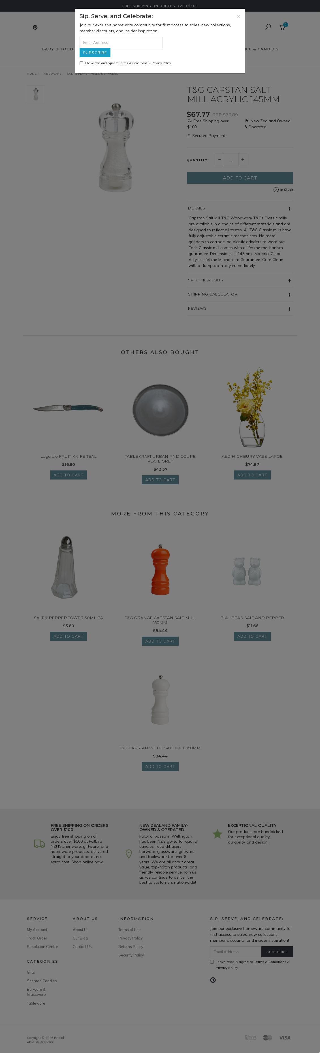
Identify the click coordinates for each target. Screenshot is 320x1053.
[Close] (238, 16)
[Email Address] (121, 42)
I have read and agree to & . (126, 63)
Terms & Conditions (133, 63)
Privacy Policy (161, 63)
